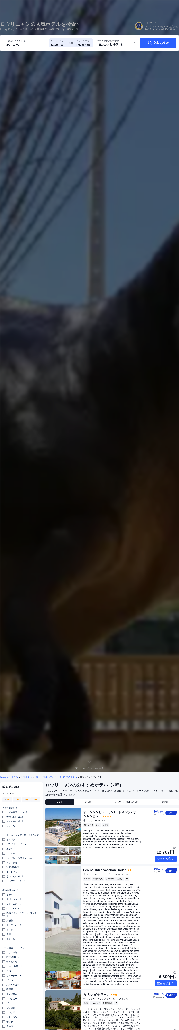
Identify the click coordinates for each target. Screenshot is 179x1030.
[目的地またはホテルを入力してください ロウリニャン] (25, 43)
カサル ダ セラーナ (96, 984)
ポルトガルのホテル (44, 777)
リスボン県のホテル (67, 777)
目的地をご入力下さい (16, 41)
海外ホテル (26, 777)
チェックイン (57, 41)
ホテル (14, 777)
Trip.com (4, 777)
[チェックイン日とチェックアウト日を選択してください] (60, 43)
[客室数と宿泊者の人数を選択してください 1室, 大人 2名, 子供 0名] (117, 43)
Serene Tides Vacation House (104, 859)
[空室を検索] (158, 43)
